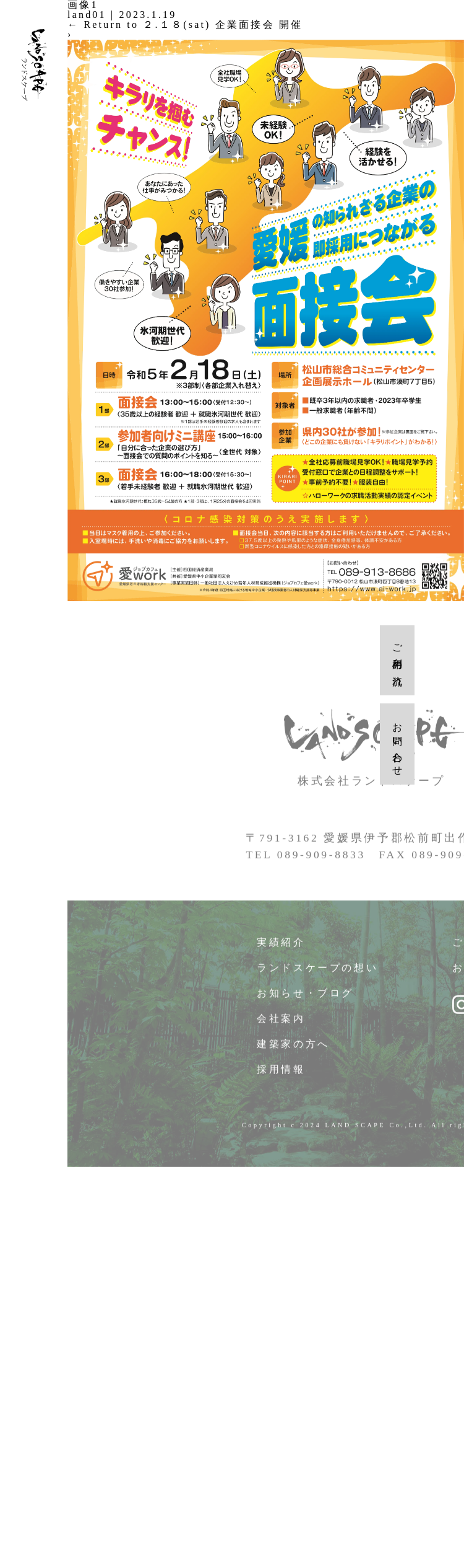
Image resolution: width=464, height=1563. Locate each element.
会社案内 (281, 1024)
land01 (86, 14)
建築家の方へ (293, 1050)
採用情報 (281, 1075)
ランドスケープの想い (318, 974)
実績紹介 (281, 948)
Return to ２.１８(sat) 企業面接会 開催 (185, 24)
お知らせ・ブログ (305, 999)
